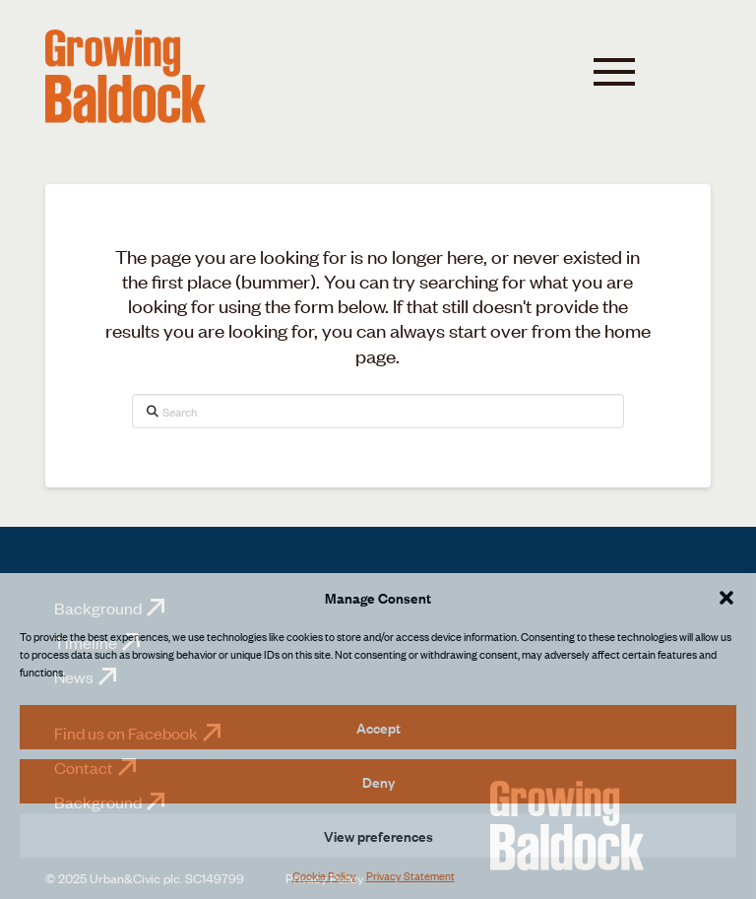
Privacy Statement (410, 875)
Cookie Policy (324, 875)
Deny (378, 781)
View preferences (378, 835)
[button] (726, 598)
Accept (378, 727)
